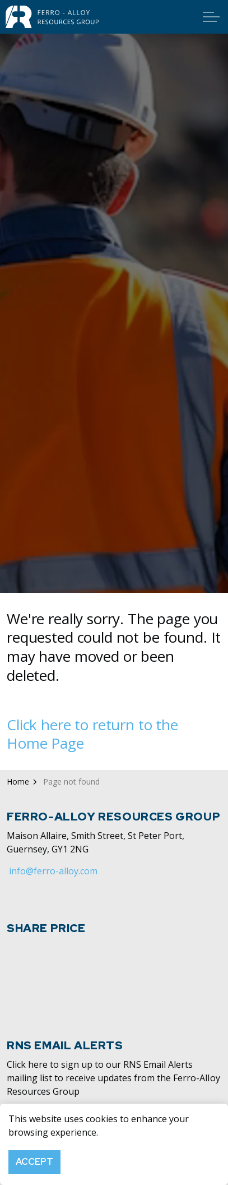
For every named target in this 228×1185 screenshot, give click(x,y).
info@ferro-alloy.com (53, 871)
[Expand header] (211, 17)
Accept (34, 1162)
